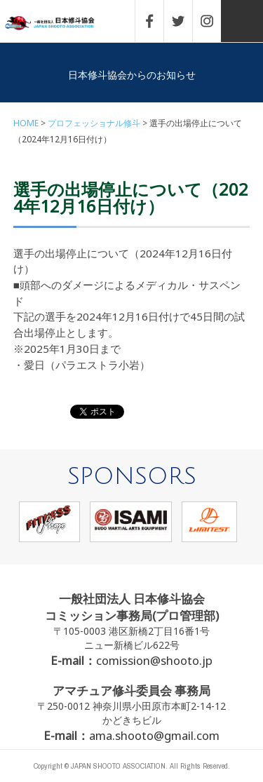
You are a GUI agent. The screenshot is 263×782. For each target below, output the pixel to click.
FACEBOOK (156, 21)
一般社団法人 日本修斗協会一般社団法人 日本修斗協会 (60, 23)
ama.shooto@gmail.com (154, 735)
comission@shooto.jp (154, 660)
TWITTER (185, 21)
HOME (26, 123)
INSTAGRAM (214, 21)
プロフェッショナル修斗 (94, 123)
